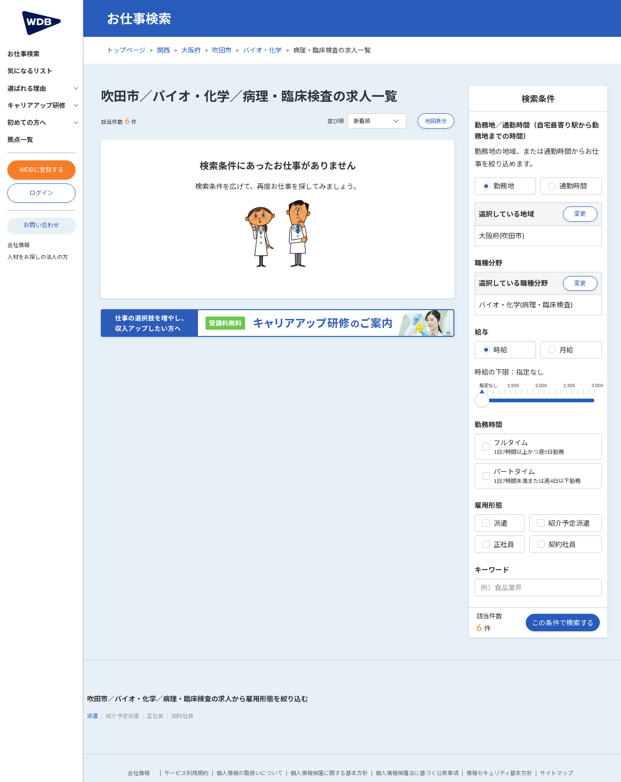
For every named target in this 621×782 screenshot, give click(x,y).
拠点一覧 (20, 139)
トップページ (126, 50)
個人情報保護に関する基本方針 (329, 773)
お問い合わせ (41, 225)
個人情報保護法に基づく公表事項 (417, 773)
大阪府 (191, 50)
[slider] (482, 398)
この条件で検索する (563, 622)
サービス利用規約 (186, 773)
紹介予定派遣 (563, 523)
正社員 (498, 544)
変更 (580, 213)
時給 (494, 350)
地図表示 (436, 121)
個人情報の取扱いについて (249, 773)
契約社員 (556, 544)
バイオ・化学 (262, 50)
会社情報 (18, 244)
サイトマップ (556, 773)
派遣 (494, 523)
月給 (560, 350)
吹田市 (222, 50)
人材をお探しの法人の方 (37, 256)
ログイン (41, 192)
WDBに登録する (41, 169)
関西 (163, 50)
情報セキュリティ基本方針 (499, 773)
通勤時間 (567, 186)
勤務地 (498, 186)
